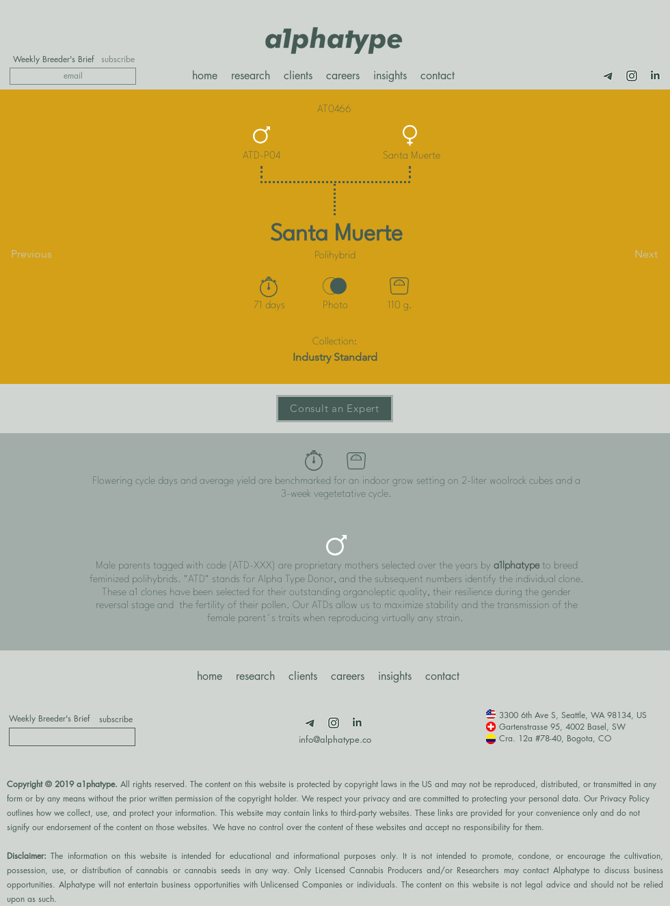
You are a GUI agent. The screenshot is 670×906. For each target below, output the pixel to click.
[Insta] (632, 76)
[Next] (623, 254)
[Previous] (56, 254)
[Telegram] (608, 76)
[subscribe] (118, 59)
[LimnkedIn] (655, 76)
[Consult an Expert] (334, 408)
